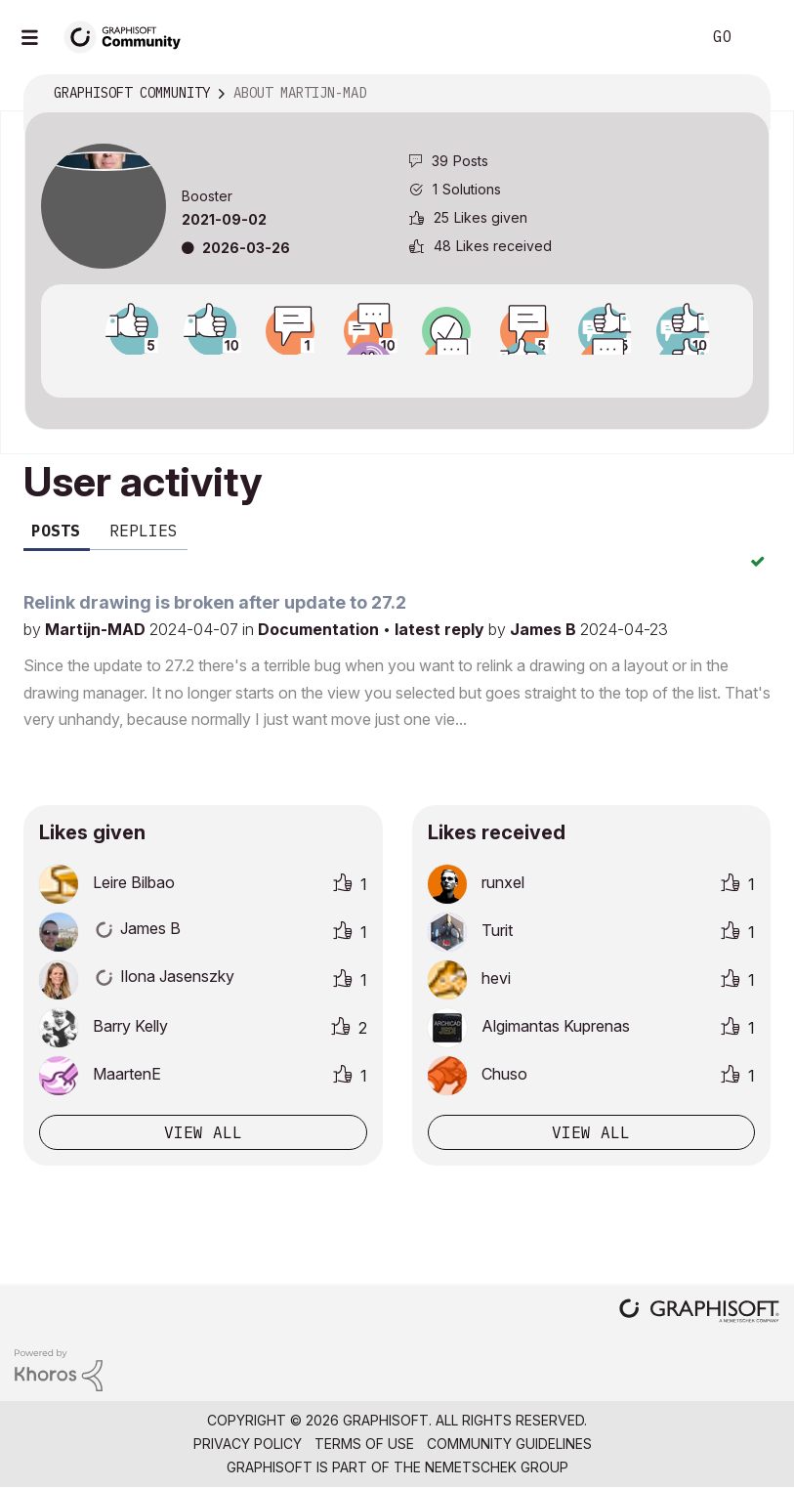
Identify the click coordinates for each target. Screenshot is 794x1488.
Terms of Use (364, 1443)
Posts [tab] (55, 530)
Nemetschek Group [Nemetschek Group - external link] (496, 1467)
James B (545, 629)
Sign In (762, 37)
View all (203, 1132)
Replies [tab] (143, 530)
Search (664, 37)
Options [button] (742, 93)
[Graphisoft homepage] (699, 1312)
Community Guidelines (509, 1443)
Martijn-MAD (97, 629)
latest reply (441, 629)
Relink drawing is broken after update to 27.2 (214, 602)
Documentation (320, 629)
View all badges (397, 372)
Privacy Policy (247, 1443)
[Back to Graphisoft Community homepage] (128, 35)
